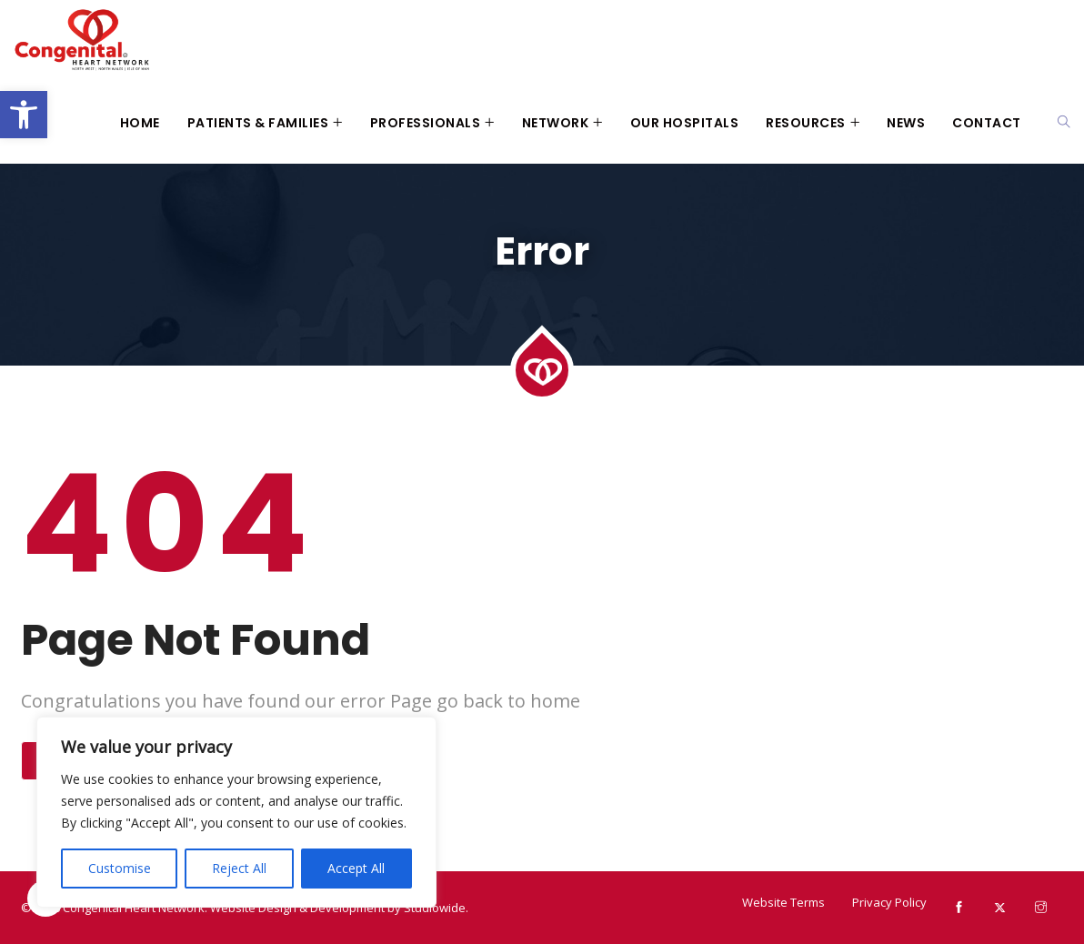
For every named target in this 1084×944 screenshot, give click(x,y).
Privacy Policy (889, 902)
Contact (986, 123)
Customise (119, 868)
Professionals (425, 123)
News (906, 123)
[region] (236, 812)
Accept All (356, 868)
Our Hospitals (684, 123)
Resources (806, 123)
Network (555, 123)
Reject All (239, 868)
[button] (23, 114)
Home (140, 123)
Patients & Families (258, 123)
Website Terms (783, 902)
